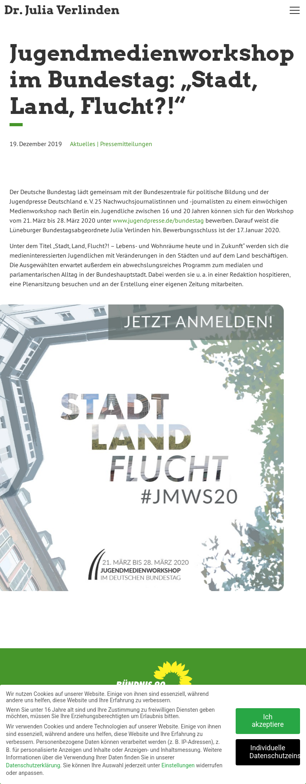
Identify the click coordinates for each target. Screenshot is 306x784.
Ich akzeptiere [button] (268, 718)
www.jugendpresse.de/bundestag (158, 220)
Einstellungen (178, 763)
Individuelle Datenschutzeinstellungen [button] (275, 749)
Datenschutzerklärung (33, 763)
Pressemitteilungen (126, 144)
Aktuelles (82, 144)
